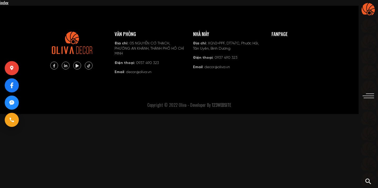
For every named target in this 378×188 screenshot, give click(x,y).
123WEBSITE (221, 105)
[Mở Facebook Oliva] (12, 85)
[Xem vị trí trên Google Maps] (12, 68)
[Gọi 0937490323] (12, 120)
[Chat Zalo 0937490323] (12, 103)
